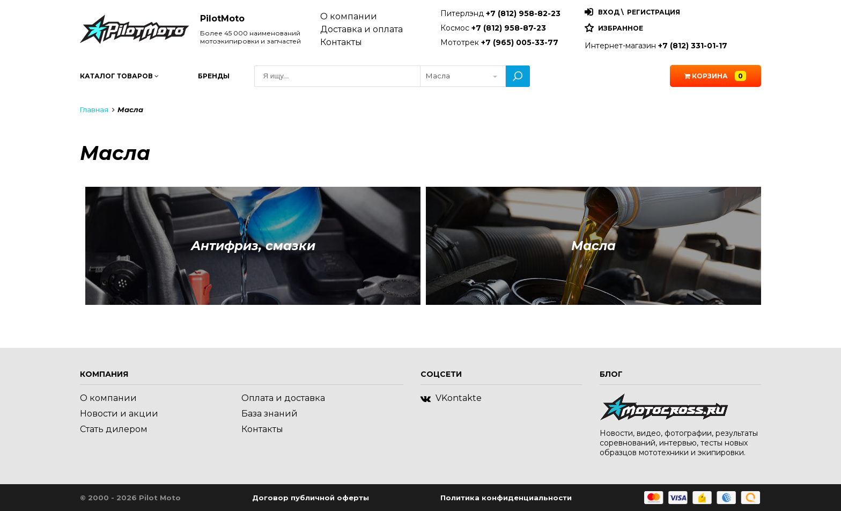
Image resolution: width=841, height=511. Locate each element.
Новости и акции (119, 413)
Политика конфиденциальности (506, 497)
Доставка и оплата (361, 29)
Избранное (620, 28)
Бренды (214, 76)
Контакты (341, 42)
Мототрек (499, 42)
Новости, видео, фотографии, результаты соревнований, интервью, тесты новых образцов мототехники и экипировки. (679, 442)
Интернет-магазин (656, 45)
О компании (348, 16)
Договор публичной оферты (310, 497)
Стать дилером (113, 429)
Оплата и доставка (283, 398)
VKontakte (451, 398)
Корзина (715, 76)
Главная (94, 109)
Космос (493, 28)
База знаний (269, 413)
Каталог (119, 76)
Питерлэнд (500, 13)
